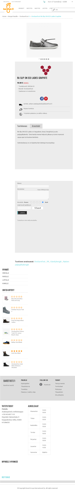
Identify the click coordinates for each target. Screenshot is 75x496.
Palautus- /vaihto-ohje (28, 392)
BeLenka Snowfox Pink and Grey (12, 298)
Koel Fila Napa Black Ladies (13, 320)
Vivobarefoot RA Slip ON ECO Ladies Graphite (10, 8)
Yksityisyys (58, 389)
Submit (53, 9)
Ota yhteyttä (59, 395)
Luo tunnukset (16, 1)
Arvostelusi (33, 189)
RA (48, 262)
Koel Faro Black (12, 351)
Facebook (47, 384)
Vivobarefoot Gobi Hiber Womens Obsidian (12, 364)
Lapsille (5, 280)
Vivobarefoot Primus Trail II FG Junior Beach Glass (13, 332)
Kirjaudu (6, 1)
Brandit (21, 8)
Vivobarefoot (40, 262)
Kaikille (5, 283)
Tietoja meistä (60, 383)
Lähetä (21, 212)
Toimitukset (59, 386)
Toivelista (24, 389)
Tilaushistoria (25, 386)
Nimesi (19, 183)
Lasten (44, 8)
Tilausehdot (59, 392)
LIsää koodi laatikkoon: (24, 205)
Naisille (5, 276)
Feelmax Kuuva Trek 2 (13, 309)
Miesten (29, 8)
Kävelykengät (56, 262)
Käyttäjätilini (25, 383)
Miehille (5, 273)
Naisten (37, 8)
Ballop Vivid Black (12, 341)
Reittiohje (6, 477)
